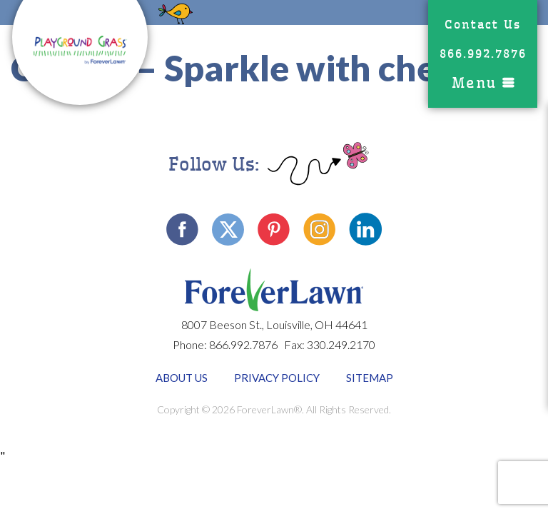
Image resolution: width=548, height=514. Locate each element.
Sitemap (369, 377)
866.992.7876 (483, 54)
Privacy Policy (277, 377)
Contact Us (483, 24)
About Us (182, 377)
